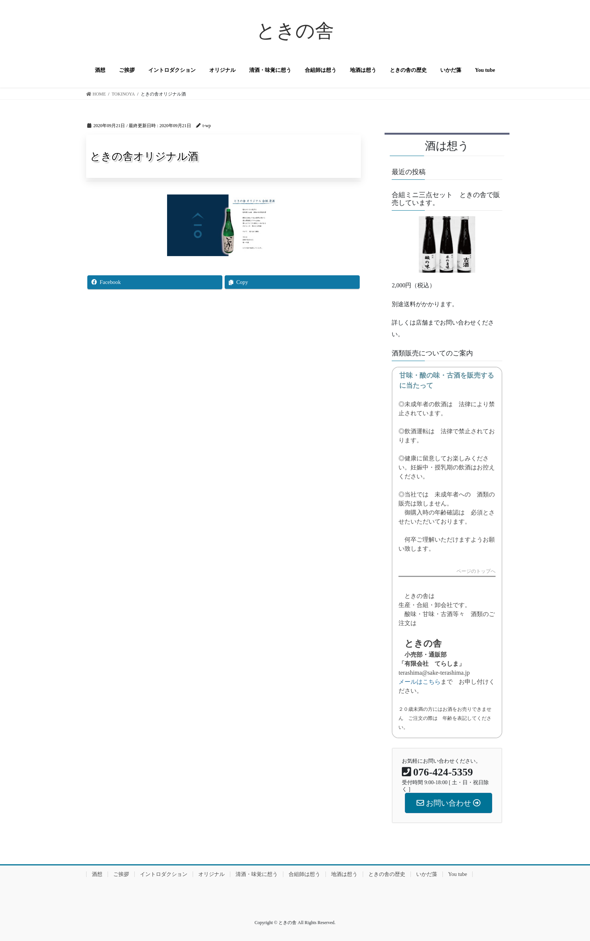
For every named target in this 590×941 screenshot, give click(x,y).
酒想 (97, 874)
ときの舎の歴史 (386, 874)
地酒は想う (344, 874)
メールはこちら (419, 681)
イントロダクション (163, 874)
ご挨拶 (121, 874)
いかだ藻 (426, 874)
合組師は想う (304, 874)
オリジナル (211, 874)
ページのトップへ (476, 571)
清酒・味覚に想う (257, 874)
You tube (457, 874)
